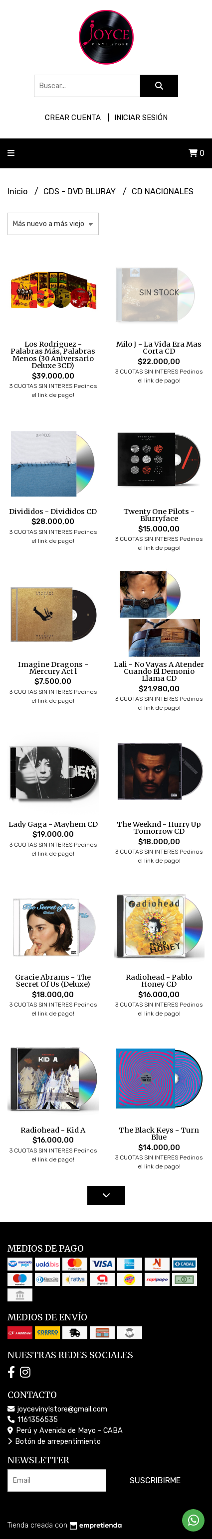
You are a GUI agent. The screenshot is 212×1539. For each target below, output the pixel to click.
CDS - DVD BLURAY (80, 191)
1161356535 (32, 1419)
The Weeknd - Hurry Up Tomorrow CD (159, 828)
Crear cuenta (73, 117)
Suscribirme (155, 1480)
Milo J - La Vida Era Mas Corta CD (159, 348)
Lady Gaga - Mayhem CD (53, 824)
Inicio (18, 191)
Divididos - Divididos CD (53, 511)
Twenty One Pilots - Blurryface (159, 515)
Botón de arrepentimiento (54, 1441)
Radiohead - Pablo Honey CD (159, 981)
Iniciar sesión (141, 117)
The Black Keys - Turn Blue (159, 1134)
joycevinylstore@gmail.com (57, 1409)
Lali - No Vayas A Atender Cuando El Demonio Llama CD (159, 671)
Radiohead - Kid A (52, 1130)
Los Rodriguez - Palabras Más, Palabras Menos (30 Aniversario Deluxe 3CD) (52, 355)
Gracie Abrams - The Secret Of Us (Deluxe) (53, 981)
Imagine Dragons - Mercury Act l (53, 668)
